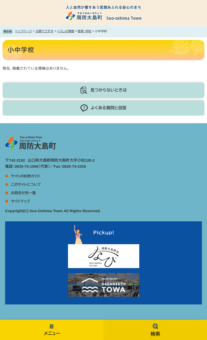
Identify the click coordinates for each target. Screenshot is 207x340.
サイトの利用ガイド (25, 176)
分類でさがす (44, 31)
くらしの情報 (65, 31)
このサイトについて (26, 184)
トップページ (23, 31)
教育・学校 (84, 31)
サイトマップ (20, 201)
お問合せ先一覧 (23, 193)
